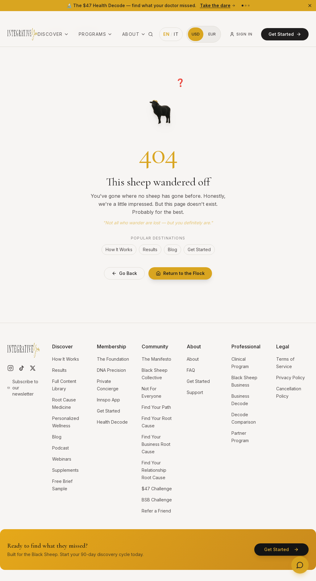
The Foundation (113, 359)
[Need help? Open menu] (300, 565)
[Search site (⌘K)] (151, 19)
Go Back (124, 273)
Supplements (65, 470)
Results (150, 249)
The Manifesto (156, 359)
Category (27, 32)
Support (195, 392)
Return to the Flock (180, 273)
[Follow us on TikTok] (22, 368)
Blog (172, 249)
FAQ (191, 370)
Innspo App (108, 399)
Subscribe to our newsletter (22, 387)
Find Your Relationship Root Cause (154, 470)
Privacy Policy (290, 377)
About (134, 19)
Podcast (60, 447)
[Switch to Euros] (212, 19)
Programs (95, 19)
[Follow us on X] (33, 368)
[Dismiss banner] (310, 5)
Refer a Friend (156, 510)
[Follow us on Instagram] (10, 368)
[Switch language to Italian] (171, 19)
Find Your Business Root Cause (156, 444)
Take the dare (217, 5)
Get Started (284, 19)
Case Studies (55, 32)
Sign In (241, 19)
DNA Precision (111, 370)
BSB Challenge (157, 499)
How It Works (119, 249)
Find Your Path (156, 407)
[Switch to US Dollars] (195, 19)
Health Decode (112, 422)
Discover (53, 19)
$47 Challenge (157, 488)
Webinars (61, 459)
